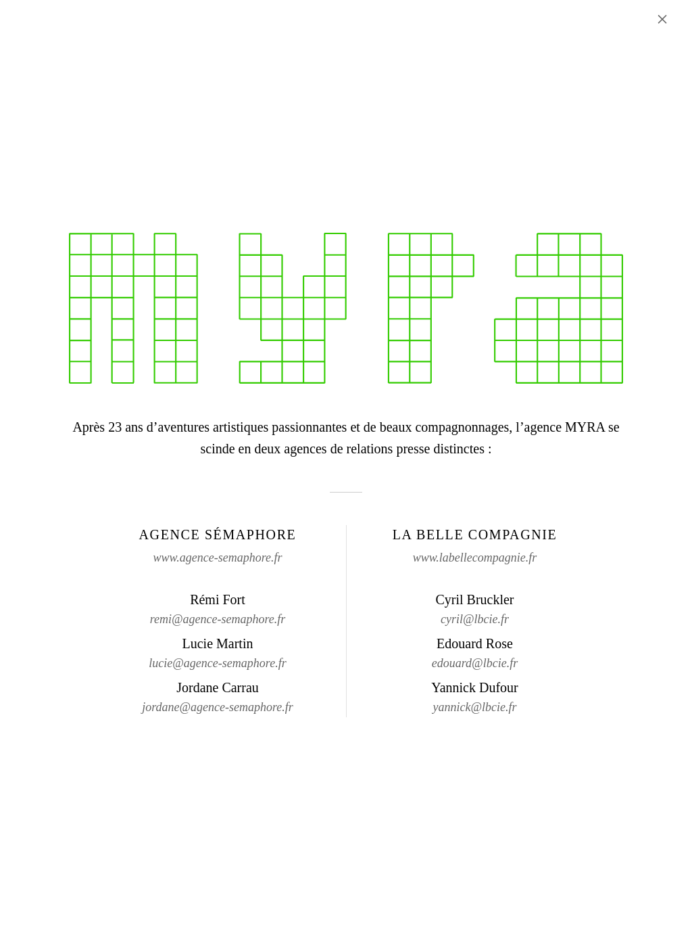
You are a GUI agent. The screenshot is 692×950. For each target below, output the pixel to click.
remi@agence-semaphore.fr (218, 619)
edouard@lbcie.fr (475, 663)
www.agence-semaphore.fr (217, 557)
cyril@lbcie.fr (475, 619)
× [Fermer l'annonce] (662, 19)
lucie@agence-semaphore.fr (217, 663)
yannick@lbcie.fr (474, 707)
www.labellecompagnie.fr (475, 557)
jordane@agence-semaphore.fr (217, 707)
